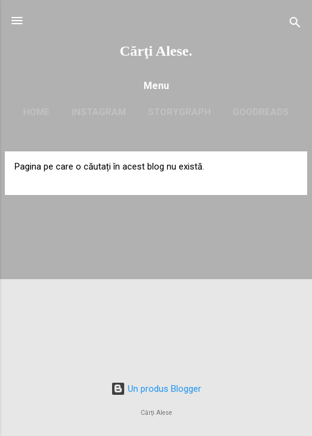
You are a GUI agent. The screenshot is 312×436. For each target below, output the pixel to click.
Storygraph (179, 112)
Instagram (98, 112)
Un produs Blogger (156, 388)
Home (36, 112)
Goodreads (261, 112)
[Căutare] (295, 24)
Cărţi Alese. (156, 51)
